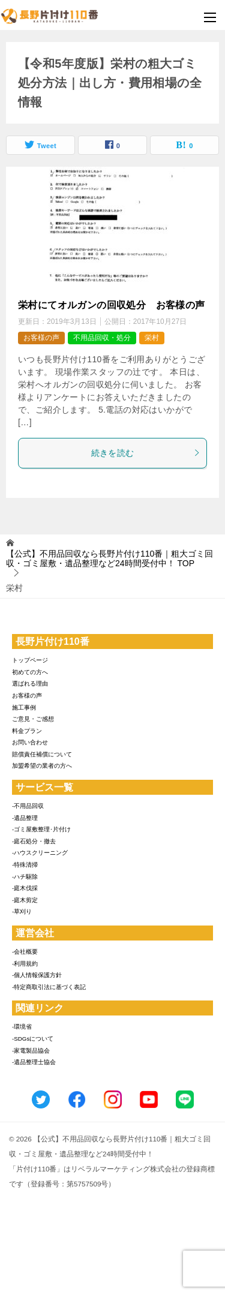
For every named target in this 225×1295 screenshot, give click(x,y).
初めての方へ (30, 672)
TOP (109, 559)
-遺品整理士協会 (34, 1062)
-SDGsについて (32, 1038)
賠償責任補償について (42, 754)
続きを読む (146, 453)
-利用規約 (25, 963)
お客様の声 (41, 337)
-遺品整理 (25, 818)
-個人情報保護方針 (37, 975)
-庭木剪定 (25, 900)
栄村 (152, 337)
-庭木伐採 (25, 888)
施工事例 (24, 707)
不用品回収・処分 (102, 337)
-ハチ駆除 (25, 876)
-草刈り (22, 911)
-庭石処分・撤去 (34, 841)
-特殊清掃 (25, 864)
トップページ (30, 660)
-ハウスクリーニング (40, 852)
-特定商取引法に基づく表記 (49, 987)
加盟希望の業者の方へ (42, 765)
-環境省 (22, 1026)
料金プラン (27, 731)
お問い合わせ (30, 742)
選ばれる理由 (30, 683)
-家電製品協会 (31, 1050)
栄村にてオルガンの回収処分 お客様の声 (111, 305)
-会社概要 (25, 951)
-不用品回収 (28, 806)
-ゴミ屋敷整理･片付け (41, 829)
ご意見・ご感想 (33, 719)
